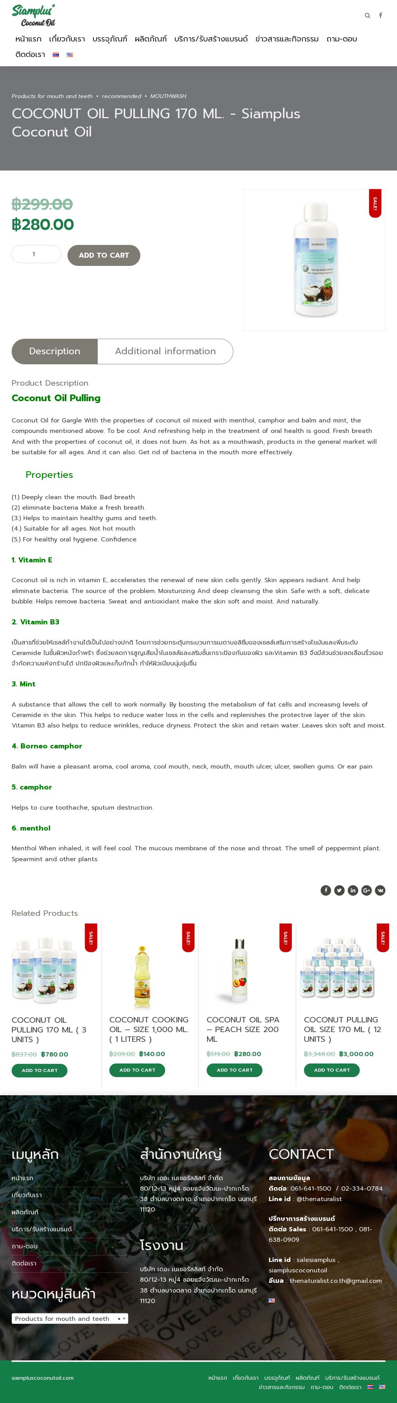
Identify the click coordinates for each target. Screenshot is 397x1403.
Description (54, 351)
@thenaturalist (319, 1199)
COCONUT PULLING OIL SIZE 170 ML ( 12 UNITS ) (342, 1029)
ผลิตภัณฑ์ (151, 39)
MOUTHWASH (168, 96)
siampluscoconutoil (298, 1270)
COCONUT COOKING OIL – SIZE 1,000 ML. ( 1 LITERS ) (148, 1029)
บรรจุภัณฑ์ (110, 39)
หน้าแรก (28, 39)
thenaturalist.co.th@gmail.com (336, 1281)
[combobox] (70, 1318)
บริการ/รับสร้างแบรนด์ (211, 39)
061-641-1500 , (334, 1229)
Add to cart (104, 255)
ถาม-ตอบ (341, 39)
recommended (121, 96)
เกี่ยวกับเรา (67, 39)
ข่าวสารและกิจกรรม (287, 39)
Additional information (165, 351)
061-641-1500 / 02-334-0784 (336, 1188)
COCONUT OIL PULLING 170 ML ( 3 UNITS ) (49, 1030)
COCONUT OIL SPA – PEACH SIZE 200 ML (243, 1029)
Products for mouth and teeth (52, 96)
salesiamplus (316, 1260)
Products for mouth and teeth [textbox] (67, 1318)
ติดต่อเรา (30, 54)
